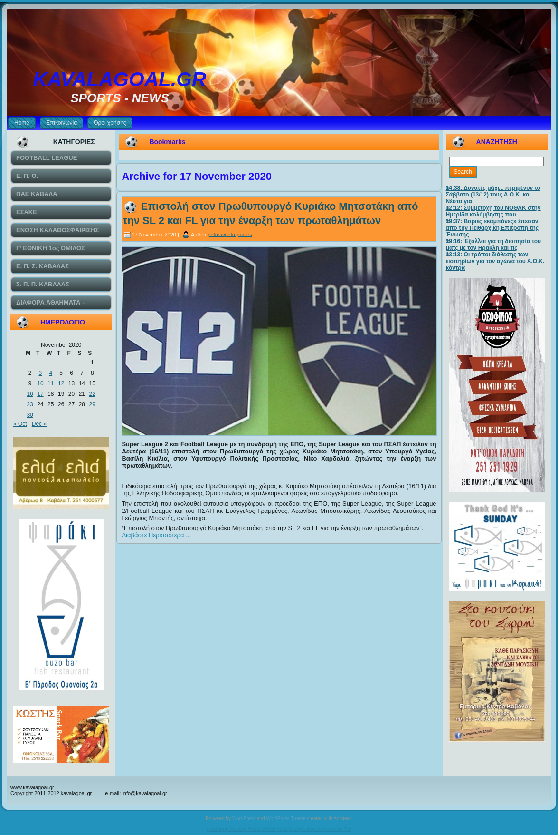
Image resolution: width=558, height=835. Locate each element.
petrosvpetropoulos (230, 234)
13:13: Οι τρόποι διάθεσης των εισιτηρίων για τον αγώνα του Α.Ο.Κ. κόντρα (495, 261)
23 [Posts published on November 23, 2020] (30, 404)
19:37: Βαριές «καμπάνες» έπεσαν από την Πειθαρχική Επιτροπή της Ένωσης (492, 228)
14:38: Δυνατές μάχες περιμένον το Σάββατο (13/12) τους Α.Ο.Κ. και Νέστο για (493, 195)
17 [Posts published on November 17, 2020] (40, 394)
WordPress (243, 818)
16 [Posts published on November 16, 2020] (30, 394)
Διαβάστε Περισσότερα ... (156, 535)
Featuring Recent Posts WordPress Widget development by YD (279, 829)
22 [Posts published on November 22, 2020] (92, 394)
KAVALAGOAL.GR (120, 79)
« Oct (20, 424)
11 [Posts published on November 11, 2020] (50, 383)
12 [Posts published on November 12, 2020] (61, 383)
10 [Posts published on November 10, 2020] (40, 383)
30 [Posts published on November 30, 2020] (30, 415)
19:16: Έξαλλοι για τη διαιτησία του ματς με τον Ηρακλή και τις (493, 244)
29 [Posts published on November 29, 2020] (92, 404)
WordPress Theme (285, 818)
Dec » (39, 424)
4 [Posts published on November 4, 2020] (50, 373)
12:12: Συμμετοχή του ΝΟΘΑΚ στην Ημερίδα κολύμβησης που (493, 211)
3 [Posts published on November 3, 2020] (40, 373)
